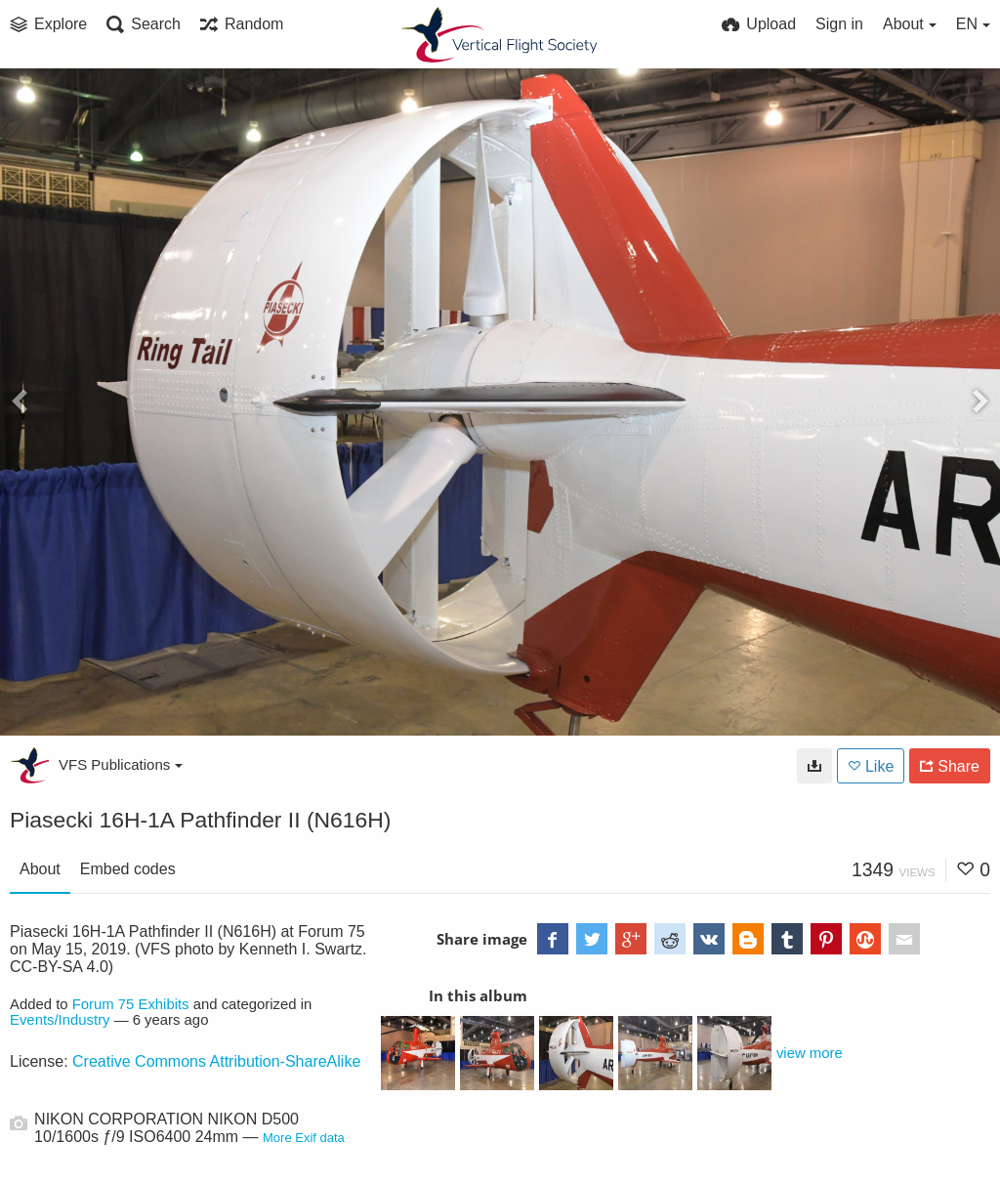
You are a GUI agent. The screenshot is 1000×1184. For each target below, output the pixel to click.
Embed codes (128, 869)
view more (809, 1053)
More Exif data (304, 1137)
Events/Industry (60, 1020)
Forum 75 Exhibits (130, 1004)
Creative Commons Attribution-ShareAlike (216, 1061)
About (40, 869)
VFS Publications (121, 764)
